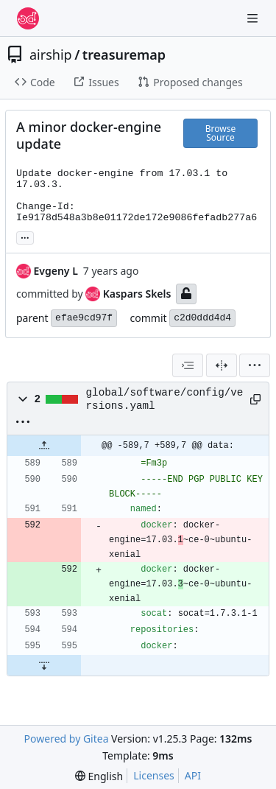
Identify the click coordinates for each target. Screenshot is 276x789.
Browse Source (220, 133)
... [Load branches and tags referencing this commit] (25, 236)
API (193, 775)
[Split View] (221, 365)
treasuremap (124, 54)
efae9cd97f (84, 317)
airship (50, 54)
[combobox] (187, 365)
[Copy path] (254, 399)
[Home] (28, 18)
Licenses (153, 775)
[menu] (254, 365)
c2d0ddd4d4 (202, 317)
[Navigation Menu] (254, 18)
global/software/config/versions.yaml (165, 399)
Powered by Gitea (66, 739)
